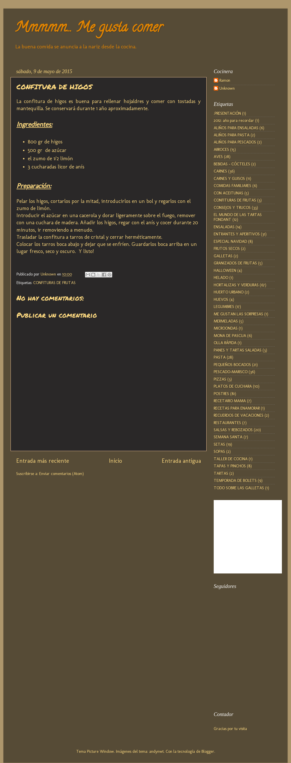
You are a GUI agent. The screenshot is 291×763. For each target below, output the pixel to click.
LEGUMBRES (224, 306)
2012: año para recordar (234, 120)
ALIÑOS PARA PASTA (232, 134)
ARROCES (221, 149)
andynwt (156, 751)
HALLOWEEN (225, 270)
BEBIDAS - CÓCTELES (232, 163)
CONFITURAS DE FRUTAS (54, 282)
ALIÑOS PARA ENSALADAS (236, 127)
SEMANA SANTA (228, 436)
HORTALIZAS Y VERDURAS (236, 284)
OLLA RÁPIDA (225, 342)
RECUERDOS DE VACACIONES (238, 415)
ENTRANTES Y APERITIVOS (237, 233)
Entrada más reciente (42, 460)
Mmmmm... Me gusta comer (89, 29)
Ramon (224, 80)
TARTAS (221, 473)
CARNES (220, 171)
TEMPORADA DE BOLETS (235, 480)
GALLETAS (223, 255)
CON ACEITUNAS (228, 193)
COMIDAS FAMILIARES (232, 185)
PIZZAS (220, 379)
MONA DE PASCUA (230, 335)
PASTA (220, 357)
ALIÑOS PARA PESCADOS (235, 142)
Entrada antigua (181, 460)
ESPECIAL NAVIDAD (230, 241)
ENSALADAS (224, 226)
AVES (218, 156)
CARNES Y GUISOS (229, 178)
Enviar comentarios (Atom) (61, 473)
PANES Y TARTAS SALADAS (237, 350)
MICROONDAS (226, 328)
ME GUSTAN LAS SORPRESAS (238, 313)
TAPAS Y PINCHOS (230, 465)
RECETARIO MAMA (230, 400)
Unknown (227, 88)
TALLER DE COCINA (231, 458)
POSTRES (221, 393)
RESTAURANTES (227, 422)
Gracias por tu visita (230, 728)
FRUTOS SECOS (227, 248)
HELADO (221, 277)
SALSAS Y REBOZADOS (233, 429)
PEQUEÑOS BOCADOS (232, 364)
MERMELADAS (226, 321)
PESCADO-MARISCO (231, 371)
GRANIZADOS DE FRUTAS (235, 263)
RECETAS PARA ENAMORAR (237, 408)
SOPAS (219, 451)
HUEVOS (221, 299)
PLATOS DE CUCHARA (233, 386)
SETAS (219, 444)
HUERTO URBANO (229, 292)
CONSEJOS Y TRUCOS (232, 207)
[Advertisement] (242, 673)
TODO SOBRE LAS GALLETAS (239, 487)
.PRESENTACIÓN (227, 113)
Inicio (115, 460)
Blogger (207, 751)
